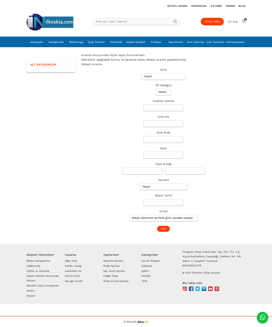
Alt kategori (163, 85)
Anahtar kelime (163, 101)
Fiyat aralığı (163, 164)
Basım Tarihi (163, 195)
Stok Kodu (163, 132)
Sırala (163, 211)
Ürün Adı (163, 116)
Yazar (163, 148)
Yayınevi (163, 180)
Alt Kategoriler (43, 64)
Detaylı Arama (91, 64)
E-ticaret (130, 321)
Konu (163, 69)
